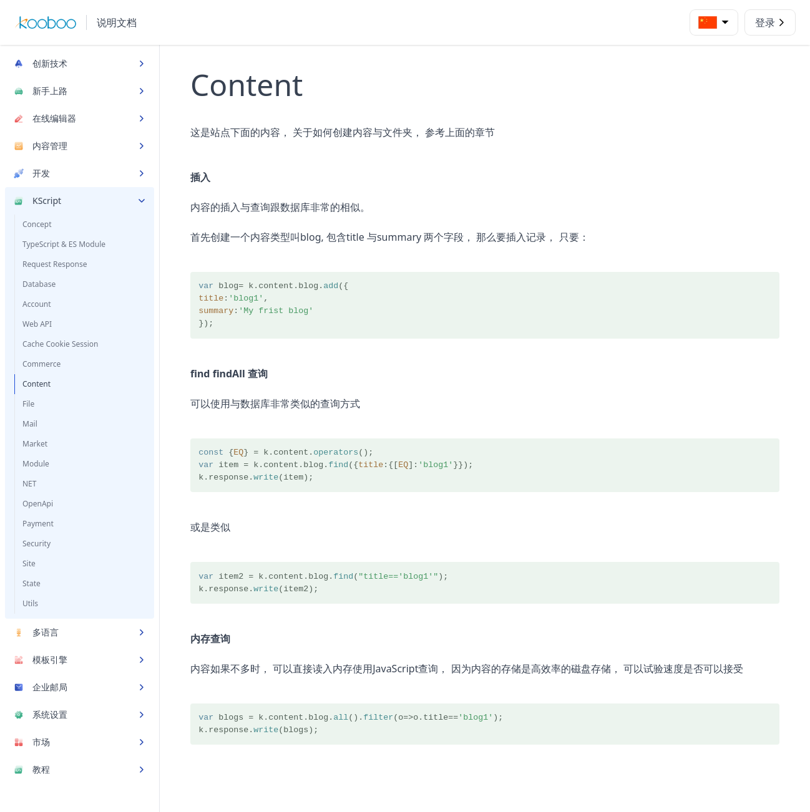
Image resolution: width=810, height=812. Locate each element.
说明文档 (117, 22)
